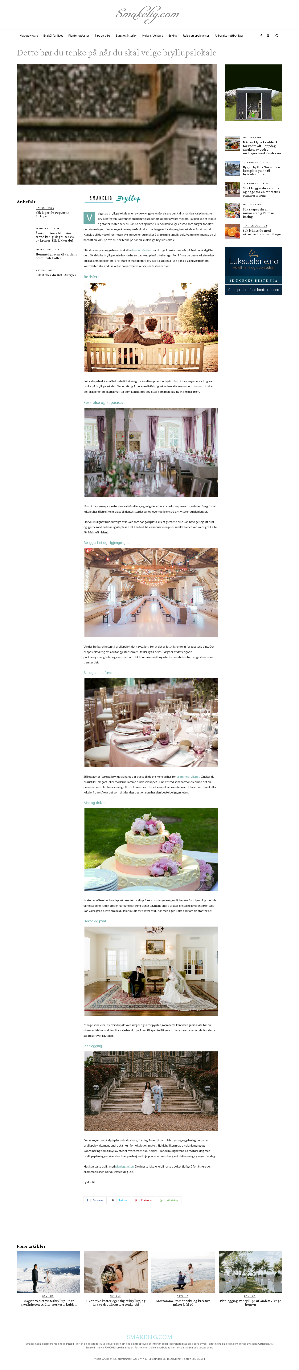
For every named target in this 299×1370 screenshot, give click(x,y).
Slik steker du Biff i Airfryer (56, 275)
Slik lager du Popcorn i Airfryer (52, 214)
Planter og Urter (48, 228)
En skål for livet (47, 249)
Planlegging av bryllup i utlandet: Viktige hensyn (250, 1302)
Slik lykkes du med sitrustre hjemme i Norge (262, 232)
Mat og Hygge (45, 208)
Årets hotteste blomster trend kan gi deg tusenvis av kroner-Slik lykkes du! (55, 236)
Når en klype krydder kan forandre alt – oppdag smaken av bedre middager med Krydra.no (262, 147)
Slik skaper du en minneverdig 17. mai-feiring (258, 212)
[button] (277, 35)
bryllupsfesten (141, 250)
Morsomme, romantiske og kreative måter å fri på (183, 1302)
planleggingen (124, 1166)
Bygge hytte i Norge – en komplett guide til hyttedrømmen (261, 170)
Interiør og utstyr (256, 162)
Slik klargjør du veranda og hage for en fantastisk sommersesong (261, 191)
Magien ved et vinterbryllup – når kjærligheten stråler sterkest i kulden (49, 1302)
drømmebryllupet (188, 776)
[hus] (253, 124)
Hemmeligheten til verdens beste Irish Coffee (56, 256)
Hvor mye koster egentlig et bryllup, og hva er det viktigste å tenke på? (115, 1302)
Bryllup (48, 1296)
